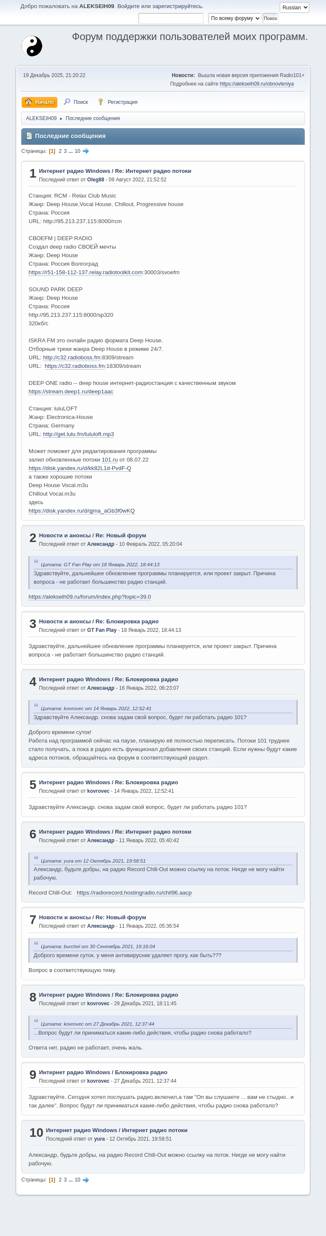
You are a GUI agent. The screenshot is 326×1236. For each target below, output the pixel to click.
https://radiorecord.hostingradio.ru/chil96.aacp (134, 892)
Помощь (231, 1227)
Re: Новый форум (121, 535)
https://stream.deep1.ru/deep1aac (70, 391)
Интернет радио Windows (75, 171)
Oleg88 (95, 180)
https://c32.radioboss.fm (75, 366)
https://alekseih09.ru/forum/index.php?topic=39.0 (89, 597)
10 (77, 151)
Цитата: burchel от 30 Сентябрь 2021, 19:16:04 (98, 946)
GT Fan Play (101, 630)
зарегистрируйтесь (177, 6)
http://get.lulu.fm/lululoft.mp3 (78, 434)
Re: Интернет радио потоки (153, 171)
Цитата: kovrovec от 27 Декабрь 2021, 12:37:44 (97, 1024)
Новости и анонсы (65, 535)
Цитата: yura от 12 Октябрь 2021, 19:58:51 (93, 860)
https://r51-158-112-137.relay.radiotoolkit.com (85, 272)
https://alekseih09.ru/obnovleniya (257, 84)
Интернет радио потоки (155, 1130)
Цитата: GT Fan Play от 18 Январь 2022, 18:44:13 (100, 564)
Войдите (128, 6)
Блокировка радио (141, 1072)
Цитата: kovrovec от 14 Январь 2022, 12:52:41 (96, 708)
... (71, 151)
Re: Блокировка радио (127, 621)
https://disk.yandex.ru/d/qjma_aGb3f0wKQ (81, 511)
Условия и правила (264, 1227)
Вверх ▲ (298, 1227)
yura (99, 1139)
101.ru (110, 459)
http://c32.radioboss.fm (71, 357)
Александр (100, 544)
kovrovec (98, 791)
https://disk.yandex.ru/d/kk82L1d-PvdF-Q (79, 468)
